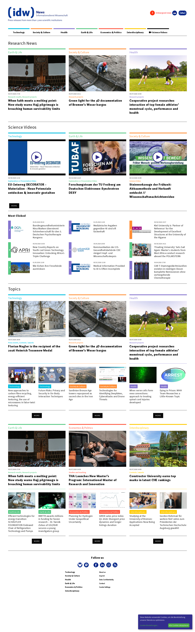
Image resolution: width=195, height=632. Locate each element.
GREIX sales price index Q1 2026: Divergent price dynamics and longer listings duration (112, 520)
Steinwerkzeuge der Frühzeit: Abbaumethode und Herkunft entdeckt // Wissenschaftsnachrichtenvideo (152, 190)
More (14, 206)
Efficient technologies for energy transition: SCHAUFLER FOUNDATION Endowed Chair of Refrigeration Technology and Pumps (21, 523)
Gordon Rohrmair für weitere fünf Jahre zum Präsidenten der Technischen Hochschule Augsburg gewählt (173, 522)
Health (63, 32)
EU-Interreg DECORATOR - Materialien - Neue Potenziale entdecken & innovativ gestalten (31, 188)
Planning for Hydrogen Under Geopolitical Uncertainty (81, 519)
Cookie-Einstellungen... (149, 625)
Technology (18, 32)
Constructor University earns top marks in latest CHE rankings (152, 478)
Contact (102, 583)
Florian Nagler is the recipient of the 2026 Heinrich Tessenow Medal (34, 348)
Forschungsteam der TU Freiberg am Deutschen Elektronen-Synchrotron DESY (95, 188)
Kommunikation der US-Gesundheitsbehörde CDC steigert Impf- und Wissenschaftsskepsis (107, 252)
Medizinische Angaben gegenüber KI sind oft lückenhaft (105, 228)
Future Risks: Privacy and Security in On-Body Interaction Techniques (51, 393)
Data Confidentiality (106, 580)
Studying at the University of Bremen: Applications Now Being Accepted (142, 520)
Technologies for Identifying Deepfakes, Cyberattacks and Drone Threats (112, 395)
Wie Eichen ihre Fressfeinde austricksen (47, 267)
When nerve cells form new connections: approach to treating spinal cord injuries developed (141, 396)
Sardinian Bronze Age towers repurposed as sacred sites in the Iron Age (81, 395)
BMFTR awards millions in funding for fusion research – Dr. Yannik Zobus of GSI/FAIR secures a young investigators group (50, 523)
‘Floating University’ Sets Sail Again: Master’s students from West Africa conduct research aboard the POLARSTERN (170, 252)
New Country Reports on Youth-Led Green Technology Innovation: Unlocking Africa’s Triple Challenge (48, 252)
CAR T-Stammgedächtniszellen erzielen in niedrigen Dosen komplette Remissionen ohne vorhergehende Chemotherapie (170, 271)
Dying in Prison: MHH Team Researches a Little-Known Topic (171, 393)
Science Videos (157, 32)
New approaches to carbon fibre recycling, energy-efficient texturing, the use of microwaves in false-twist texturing (21, 398)
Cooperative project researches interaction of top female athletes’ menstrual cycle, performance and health (154, 106)
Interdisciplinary (134, 32)
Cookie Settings (104, 587)
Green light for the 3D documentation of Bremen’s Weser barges (95, 102)
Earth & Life (85, 32)
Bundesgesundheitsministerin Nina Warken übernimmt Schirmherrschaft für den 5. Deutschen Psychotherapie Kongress (49, 231)
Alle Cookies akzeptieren (179, 625)
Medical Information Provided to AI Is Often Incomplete (109, 267)
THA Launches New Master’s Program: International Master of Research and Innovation (93, 480)
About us (102, 572)
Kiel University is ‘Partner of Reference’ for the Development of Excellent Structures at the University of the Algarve (170, 231)
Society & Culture (41, 32)
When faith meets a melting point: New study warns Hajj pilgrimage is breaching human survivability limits (34, 104)
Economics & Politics (109, 32)
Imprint (102, 576)
